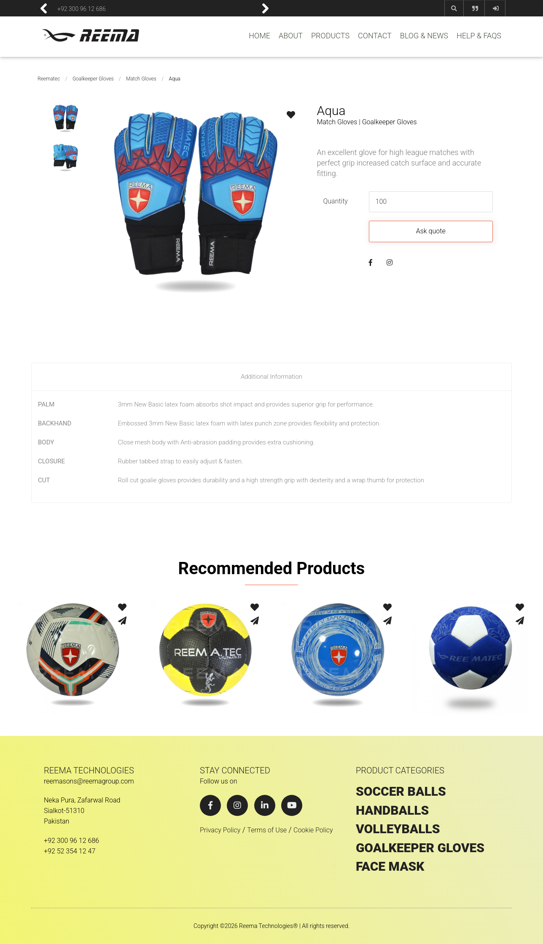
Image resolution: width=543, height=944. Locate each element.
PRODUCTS (330, 36)
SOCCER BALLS (401, 791)
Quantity (335, 201)
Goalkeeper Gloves (93, 79)
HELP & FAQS (479, 36)
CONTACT (375, 36)
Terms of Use (267, 830)
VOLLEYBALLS (398, 829)
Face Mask (390, 866)
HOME (259, 36)
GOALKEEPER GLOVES (420, 848)
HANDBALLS (392, 810)
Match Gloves (141, 79)
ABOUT (291, 36)
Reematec (49, 79)
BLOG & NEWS (424, 36)
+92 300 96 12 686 (81, 8)
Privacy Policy (220, 830)
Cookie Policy (313, 830)
